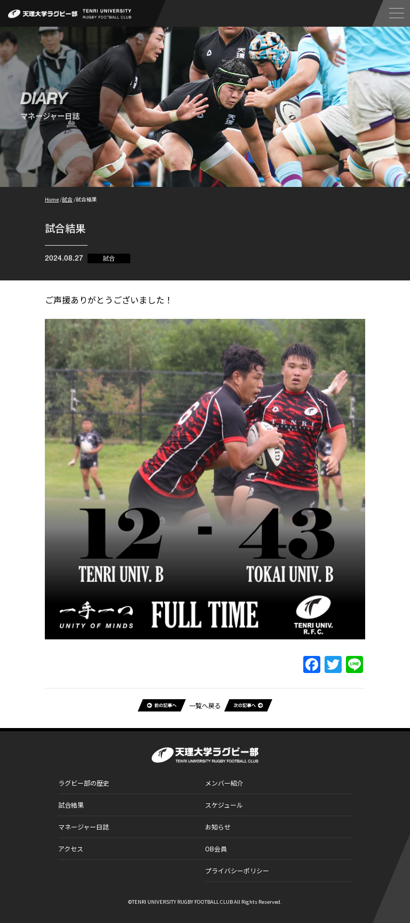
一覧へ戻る (205, 705)
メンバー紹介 (224, 782)
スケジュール (224, 804)
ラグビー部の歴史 (83, 782)
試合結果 (71, 804)
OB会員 (216, 848)
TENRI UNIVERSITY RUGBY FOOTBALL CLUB (182, 901)
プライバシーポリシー (237, 870)
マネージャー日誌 (83, 826)
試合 (109, 260)
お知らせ (218, 826)
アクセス (70, 848)
